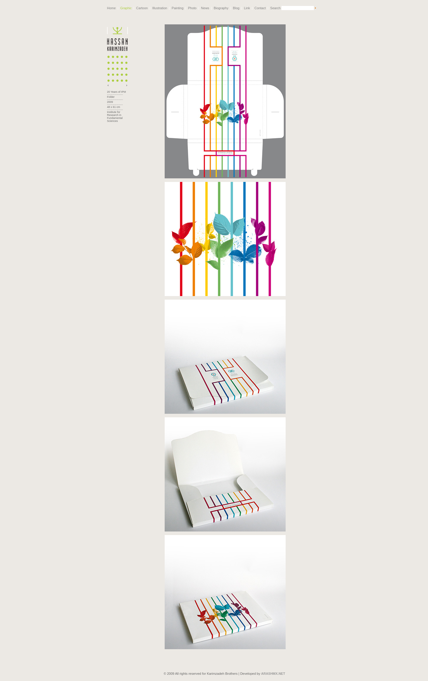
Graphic (126, 8)
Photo (192, 8)
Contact (260, 8)
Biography (221, 8)
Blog (236, 8)
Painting (178, 8)
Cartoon (142, 8)
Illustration (159, 8)
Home (111, 8)
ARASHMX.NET (273, 670)
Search (275, 8)
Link (247, 8)
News (205, 8)
